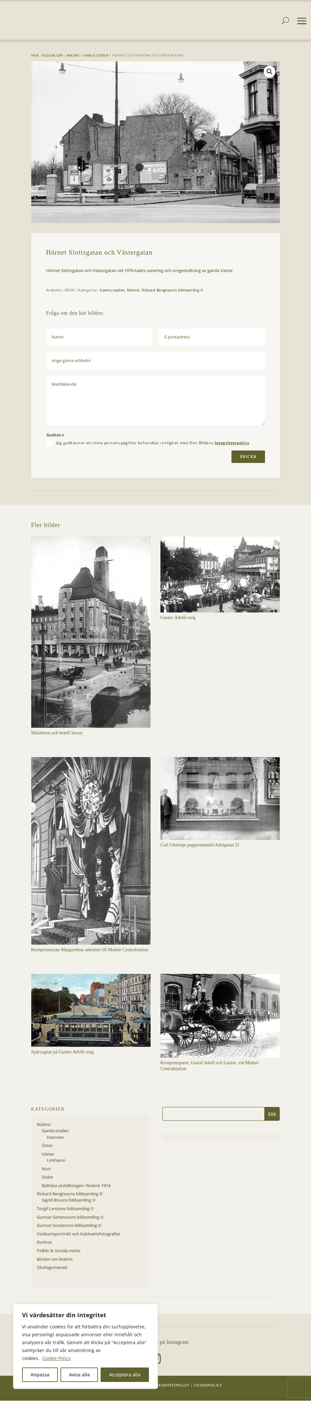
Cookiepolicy (208, 1386)
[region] (85, 1346)
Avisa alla (79, 1374)
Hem (35, 56)
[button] (269, 73)
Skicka (248, 458)
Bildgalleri (52, 56)
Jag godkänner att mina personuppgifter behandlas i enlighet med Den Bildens (152, 444)
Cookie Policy (56, 1358)
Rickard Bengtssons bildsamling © (172, 291)
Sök (272, 1115)
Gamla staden (95, 56)
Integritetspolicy (232, 444)
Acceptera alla (124, 1374)
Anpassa (40, 1374)
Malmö (73, 56)
